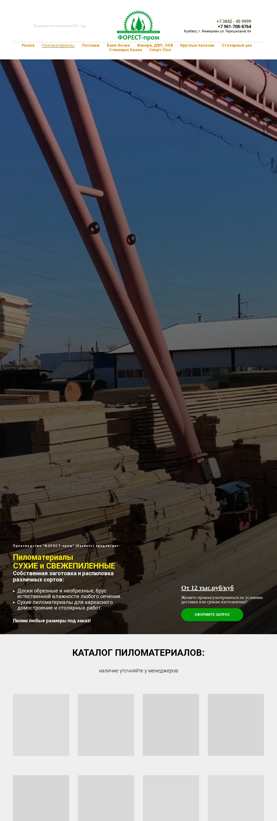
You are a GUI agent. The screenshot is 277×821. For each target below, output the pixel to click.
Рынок (28, 45)
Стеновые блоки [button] (125, 50)
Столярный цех (237, 45)
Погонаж (91, 45)
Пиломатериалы (58, 45)
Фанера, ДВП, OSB (155, 45)
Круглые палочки (197, 45)
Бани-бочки (118, 45)
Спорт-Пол (160, 50)
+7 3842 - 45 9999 (234, 21)
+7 (221, 26)
